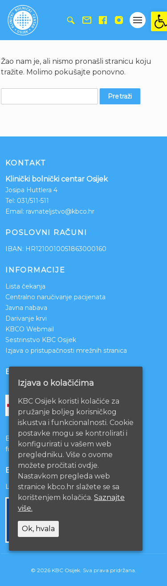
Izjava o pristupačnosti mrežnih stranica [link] (66, 351)
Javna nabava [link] (26, 308)
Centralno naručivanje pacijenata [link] (55, 297)
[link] (159, 21)
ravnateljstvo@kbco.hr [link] (60, 211)
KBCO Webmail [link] (29, 329)
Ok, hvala (38, 528)
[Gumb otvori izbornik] (138, 20)
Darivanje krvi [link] (26, 318)
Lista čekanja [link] (25, 286)
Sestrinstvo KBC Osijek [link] (40, 340)
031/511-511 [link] (33, 201)
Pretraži (120, 96)
